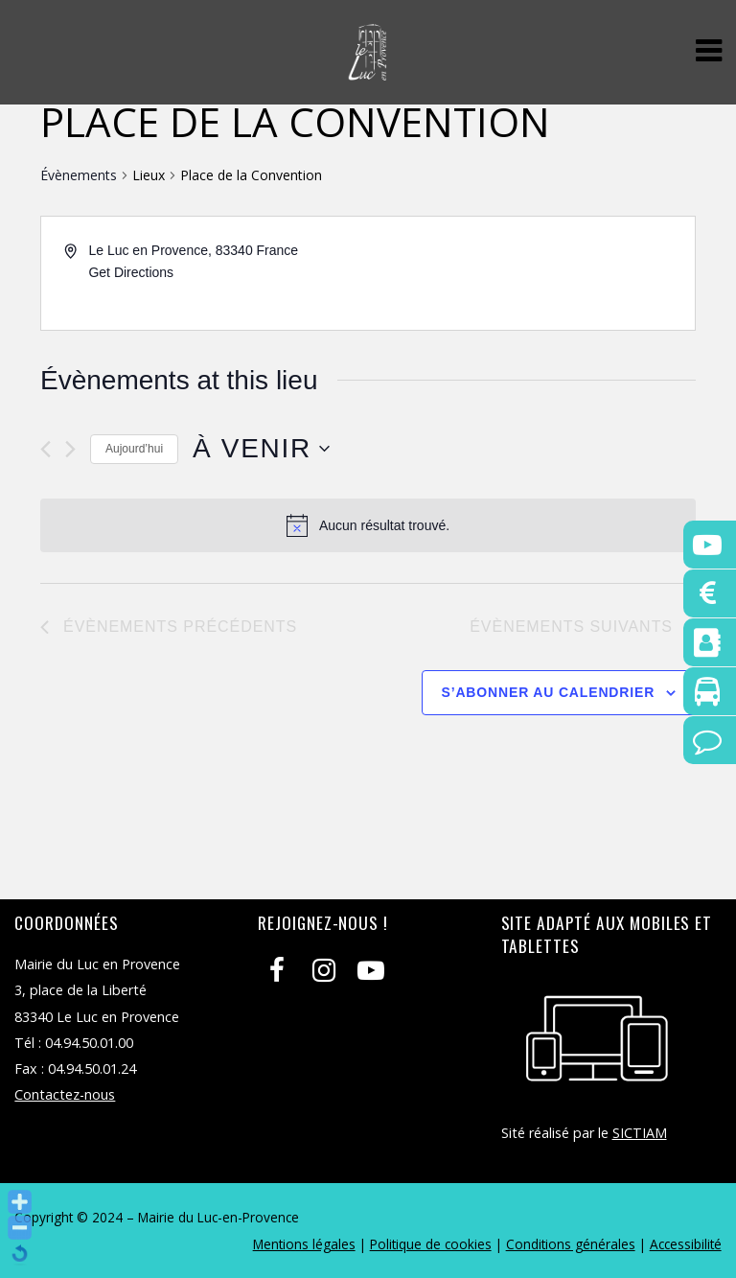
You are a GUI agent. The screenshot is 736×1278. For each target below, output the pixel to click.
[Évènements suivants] (70, 449)
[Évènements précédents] (45, 449)
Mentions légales (304, 1244)
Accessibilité (686, 1244)
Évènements (78, 175)
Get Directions (130, 272)
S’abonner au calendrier (549, 692)
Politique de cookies (431, 1244)
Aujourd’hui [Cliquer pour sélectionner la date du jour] (134, 448)
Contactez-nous (64, 1094)
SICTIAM (639, 1133)
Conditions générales (570, 1244)
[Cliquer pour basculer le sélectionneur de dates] (261, 449)
